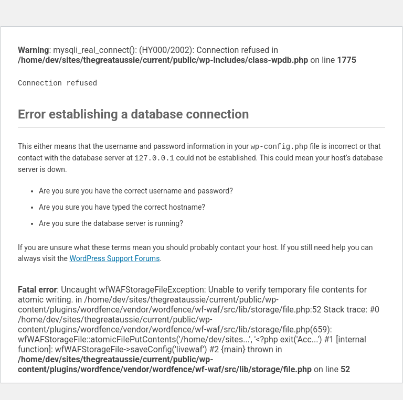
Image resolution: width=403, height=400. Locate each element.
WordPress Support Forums (114, 258)
